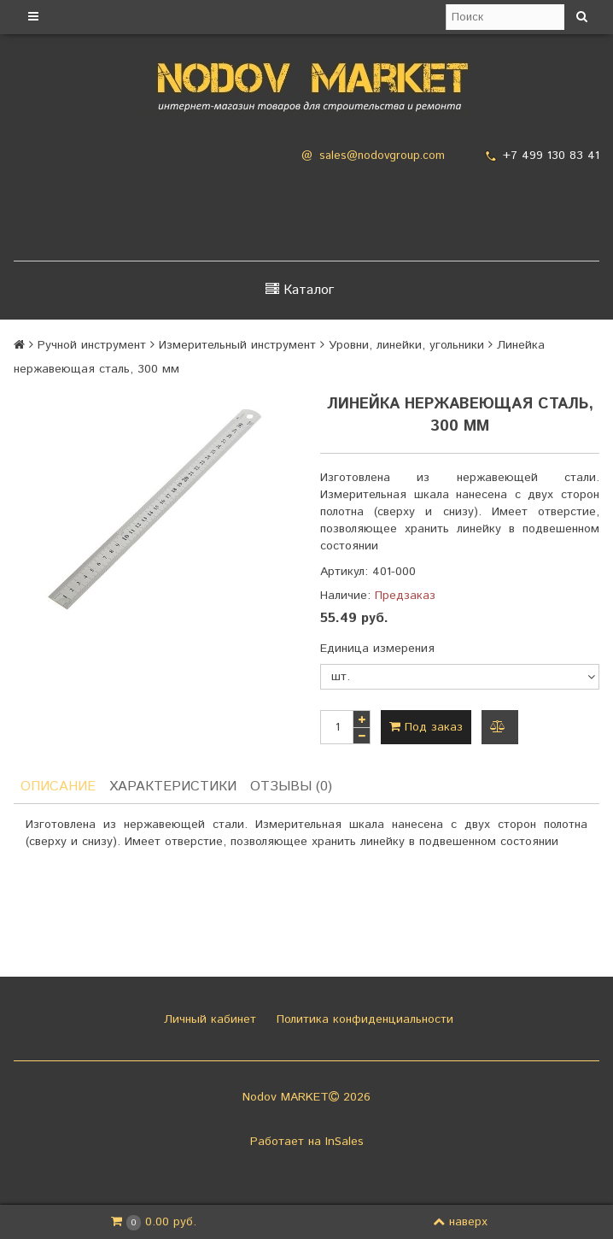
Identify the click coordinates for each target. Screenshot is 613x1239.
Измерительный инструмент (237, 345)
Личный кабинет (208, 1019)
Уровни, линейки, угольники (406, 345)
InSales (344, 1141)
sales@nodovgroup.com (382, 156)
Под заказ (426, 727)
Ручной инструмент (92, 345)
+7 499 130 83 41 (551, 155)
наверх (460, 1221)
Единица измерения (377, 648)
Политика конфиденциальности (362, 1019)
